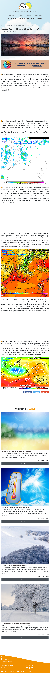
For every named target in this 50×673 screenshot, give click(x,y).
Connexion (40, 18)
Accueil (3, 25)
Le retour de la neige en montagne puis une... (16, 623)
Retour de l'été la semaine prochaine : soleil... (16, 451)
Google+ (44, 392)
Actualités (29, 15)
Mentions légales (7, 668)
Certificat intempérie (26, 18)
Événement (39, 15)
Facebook (27, 392)
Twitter (36, 392)
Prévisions (10, 15)
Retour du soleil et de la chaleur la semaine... (16, 507)
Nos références (11, 18)
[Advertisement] (25, 105)
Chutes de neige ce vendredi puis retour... (15, 565)
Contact (3, 663)
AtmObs (20, 15)
